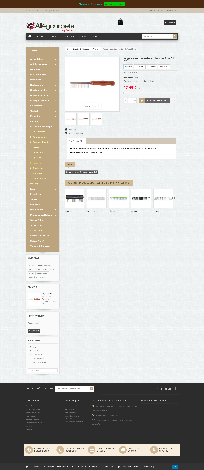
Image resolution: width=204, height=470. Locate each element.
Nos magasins (31, 416)
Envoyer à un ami (76, 133)
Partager (139, 66)
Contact (94, 36)
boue (38, 269)
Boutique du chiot (39, 95)
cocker (32, 265)
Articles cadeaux (38, 64)
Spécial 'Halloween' (39, 236)
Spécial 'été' (36, 230)
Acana (34, 347)
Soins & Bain (36, 225)
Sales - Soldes (37, 220)
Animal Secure (38, 359)
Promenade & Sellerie (41, 215)
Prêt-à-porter (36, 210)
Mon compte (72, 400)
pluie (45, 269)
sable (52, 269)
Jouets (33, 199)
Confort (34, 111)
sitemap (29, 429)
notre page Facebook (114, 4)
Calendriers (36, 106)
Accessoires (38, 132)
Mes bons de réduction (74, 422)
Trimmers (37, 173)
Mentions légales (33, 419)
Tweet (128, 66)
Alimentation (36, 59)
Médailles (35, 204)
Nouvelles (55, 36)
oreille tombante (44, 265)
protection (33, 277)
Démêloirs (37, 152)
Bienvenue (30, 426)
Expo (32, 189)
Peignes (36, 163)
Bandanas (35, 69)
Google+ (151, 66)
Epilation (37, 158)
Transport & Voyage (40, 246)
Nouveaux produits (33, 409)
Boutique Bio (36, 85)
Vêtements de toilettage (38, 181)
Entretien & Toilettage (41, 126)
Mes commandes (72, 406)
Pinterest (164, 66)
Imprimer (72, 130)
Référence (127, 77)
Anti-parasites (39, 137)
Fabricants (34, 340)
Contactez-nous (157, 10)
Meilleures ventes (33, 413)
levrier (31, 273)
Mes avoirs (69, 409)
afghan (43, 277)
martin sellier (42, 273)
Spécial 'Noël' (37, 241)
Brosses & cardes (41, 142)
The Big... (113, 211)
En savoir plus (150, 467)
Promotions (30, 406)
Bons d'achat (36, 80)
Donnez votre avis (130, 73)
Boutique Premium (39, 100)
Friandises (35, 194)
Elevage (34, 121)
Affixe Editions (37, 351)
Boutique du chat (38, 90)
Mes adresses (70, 413)
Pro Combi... (92, 211)
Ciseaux (36, 147)
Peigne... (69, 211)
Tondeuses (38, 168)
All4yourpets (37, 355)
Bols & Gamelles (38, 74)
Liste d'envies (36, 316)
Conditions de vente (34, 423)
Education (35, 116)
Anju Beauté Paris (39, 363)
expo (31, 269)
